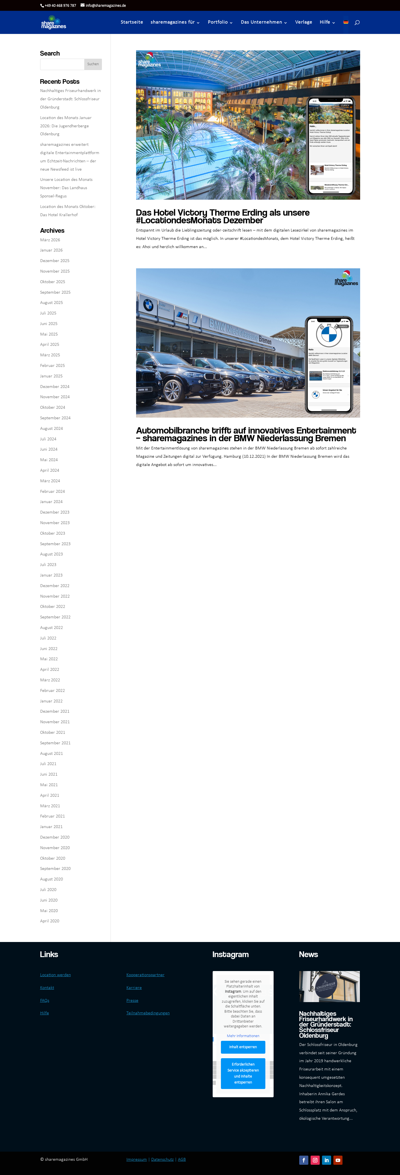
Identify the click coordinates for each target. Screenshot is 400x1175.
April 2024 (49, 470)
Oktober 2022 (52, 606)
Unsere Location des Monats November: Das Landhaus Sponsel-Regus (66, 188)
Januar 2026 (51, 250)
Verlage (304, 22)
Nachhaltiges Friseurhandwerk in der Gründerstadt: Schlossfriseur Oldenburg (70, 99)
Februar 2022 (52, 690)
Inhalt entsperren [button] (243, 1047)
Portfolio (218, 22)
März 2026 (50, 240)
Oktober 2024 (52, 407)
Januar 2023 (51, 575)
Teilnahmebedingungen (148, 1013)
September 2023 (55, 544)
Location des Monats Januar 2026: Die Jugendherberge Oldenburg (66, 126)
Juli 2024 (48, 439)
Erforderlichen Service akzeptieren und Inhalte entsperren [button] (243, 1073)
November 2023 (55, 523)
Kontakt (47, 988)
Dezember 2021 (54, 711)
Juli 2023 (48, 565)
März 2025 (50, 355)
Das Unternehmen (261, 22)
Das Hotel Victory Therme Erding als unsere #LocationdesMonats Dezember (223, 216)
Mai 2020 (49, 911)
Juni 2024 (49, 449)
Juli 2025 (48, 313)
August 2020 (51, 879)
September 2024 (55, 418)
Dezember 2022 (54, 586)
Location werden (55, 975)
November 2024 (55, 397)
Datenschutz (162, 1159)
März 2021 (50, 806)
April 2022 (49, 669)
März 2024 (50, 481)
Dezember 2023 (54, 512)
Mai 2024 (49, 460)
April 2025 (49, 344)
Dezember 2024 (54, 387)
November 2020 (55, 848)
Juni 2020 (49, 900)
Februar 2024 (52, 491)
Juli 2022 (48, 638)
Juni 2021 (49, 774)
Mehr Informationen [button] (243, 1036)
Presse (132, 1000)
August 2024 (51, 428)
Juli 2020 (48, 890)
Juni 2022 (49, 649)
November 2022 (55, 596)
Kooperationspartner (145, 975)
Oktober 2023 (52, 533)
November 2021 (55, 722)
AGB (182, 1159)
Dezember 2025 (54, 261)
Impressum (136, 1159)
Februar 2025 (52, 365)
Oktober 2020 (52, 858)
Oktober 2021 (52, 732)
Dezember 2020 (54, 837)
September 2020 (55, 869)
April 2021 (49, 795)
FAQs (44, 1000)
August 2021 (51, 753)
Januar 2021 (51, 827)
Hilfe (325, 22)
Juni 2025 (49, 324)
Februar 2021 (52, 816)
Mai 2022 (49, 659)
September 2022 (55, 617)
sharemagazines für (173, 22)
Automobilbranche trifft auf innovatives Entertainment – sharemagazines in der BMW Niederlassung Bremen (246, 434)
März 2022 (50, 680)
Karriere (134, 988)
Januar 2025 (51, 376)
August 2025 (51, 303)
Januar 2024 (51, 502)
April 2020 (49, 921)
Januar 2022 (51, 701)
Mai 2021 (49, 785)
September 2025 (55, 292)
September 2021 (55, 743)
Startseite (132, 22)
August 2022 (51, 628)
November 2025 (55, 271)
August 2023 (51, 554)
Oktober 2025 (52, 282)
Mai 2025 (49, 334)
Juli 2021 (48, 764)
